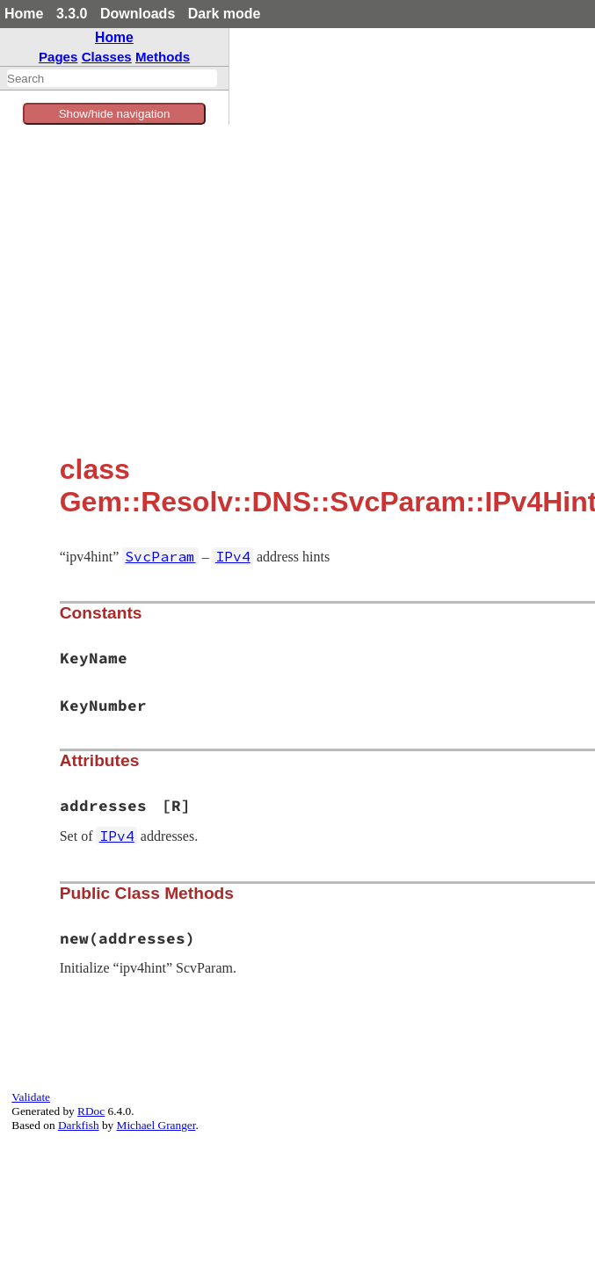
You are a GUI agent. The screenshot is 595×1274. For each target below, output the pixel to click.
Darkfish (78, 1125)
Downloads (137, 13)
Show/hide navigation (115, 113)
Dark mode (224, 13)
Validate (30, 1097)
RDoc (91, 1111)
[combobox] (112, 78)
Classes (107, 56)
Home (23, 13)
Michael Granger (156, 1125)
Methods (162, 56)
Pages (58, 56)
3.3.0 (72, 13)
